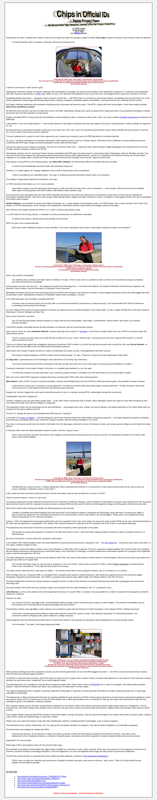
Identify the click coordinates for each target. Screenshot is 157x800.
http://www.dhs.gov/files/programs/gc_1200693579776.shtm (41, 776)
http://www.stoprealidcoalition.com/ (31, 781)
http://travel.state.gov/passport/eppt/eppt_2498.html (38, 779)
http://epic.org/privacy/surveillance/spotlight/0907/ (37, 787)
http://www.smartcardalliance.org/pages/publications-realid (41, 783)
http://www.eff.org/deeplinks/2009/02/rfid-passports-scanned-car (43, 785)
